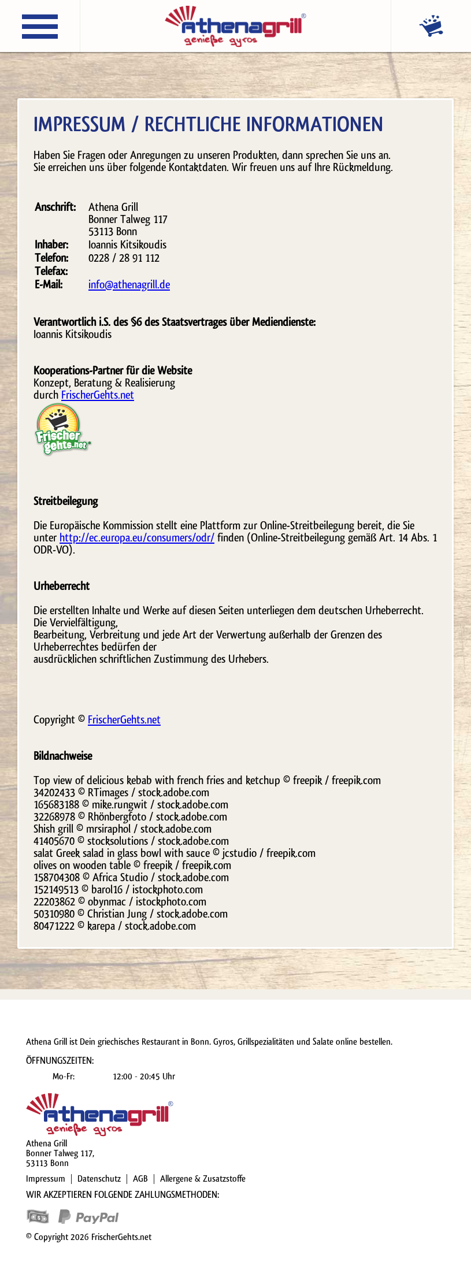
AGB (140, 1178)
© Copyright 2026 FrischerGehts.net (88, 1237)
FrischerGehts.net (97, 395)
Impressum (45, 1178)
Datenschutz (99, 1178)
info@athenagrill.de (129, 285)
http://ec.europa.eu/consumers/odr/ (137, 538)
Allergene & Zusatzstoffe (203, 1178)
